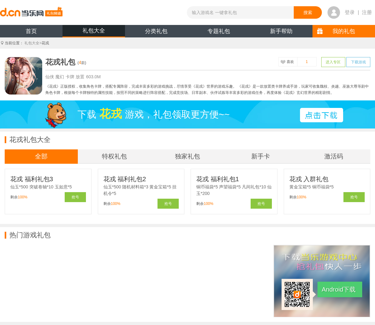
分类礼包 (156, 31)
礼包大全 (93, 30)
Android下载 (339, 289)
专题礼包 (219, 31)
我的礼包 (343, 31)
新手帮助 (281, 31)
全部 (41, 156)
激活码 (333, 156)
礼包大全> (33, 43)
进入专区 (333, 62)
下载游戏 (358, 62)
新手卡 (260, 156)
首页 (31, 31)
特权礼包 (114, 156)
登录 (350, 12)
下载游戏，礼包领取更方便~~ (154, 113)
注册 (367, 12)
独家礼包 (187, 156)
